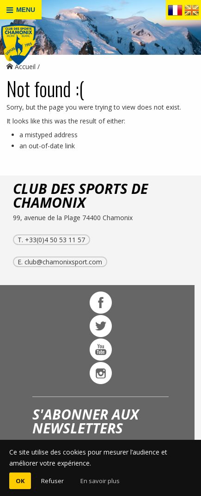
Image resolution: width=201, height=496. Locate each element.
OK (20, 481)
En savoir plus (100, 481)
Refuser (52, 481)
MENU (20, 10)
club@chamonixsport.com (63, 261)
